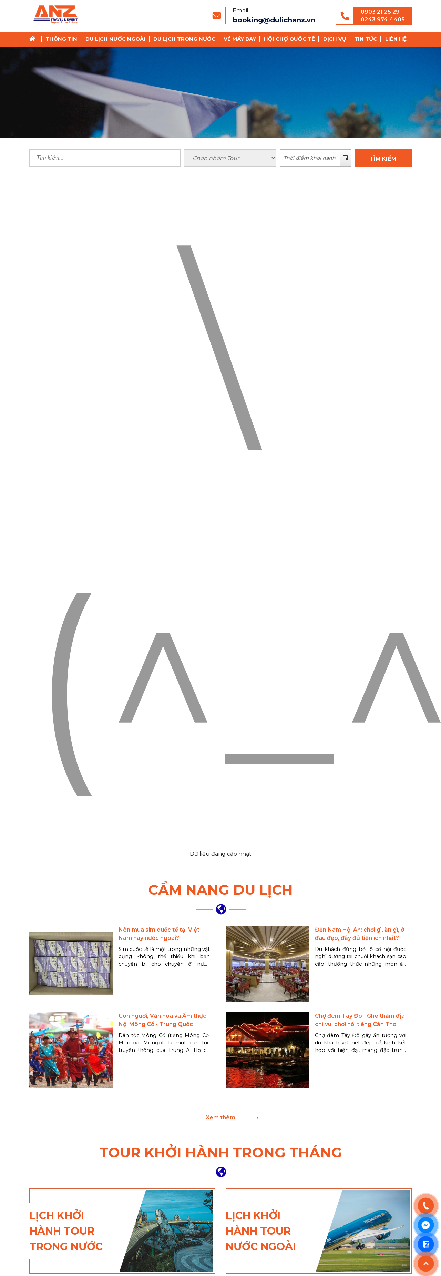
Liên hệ (396, 39)
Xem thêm (220, 1117)
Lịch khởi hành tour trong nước (66, 1231)
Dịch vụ (334, 39)
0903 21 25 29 (380, 12)
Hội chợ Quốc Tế (289, 39)
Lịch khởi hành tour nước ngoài (261, 1231)
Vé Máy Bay (240, 39)
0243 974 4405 (383, 19)
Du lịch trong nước (184, 39)
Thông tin (61, 39)
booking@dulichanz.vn (274, 20)
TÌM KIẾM (383, 158)
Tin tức (365, 39)
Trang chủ (34, 39)
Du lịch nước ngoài (115, 39)
